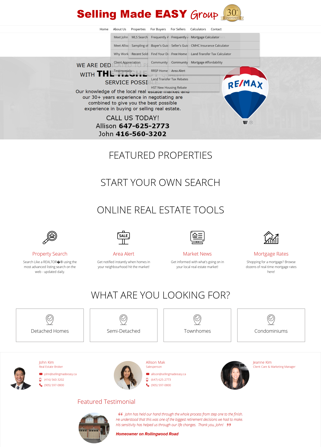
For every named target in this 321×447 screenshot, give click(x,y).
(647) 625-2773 (161, 379)
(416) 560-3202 (54, 379)
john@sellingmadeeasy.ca (60, 374)
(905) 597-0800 (54, 385)
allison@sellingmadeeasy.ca (168, 374)
